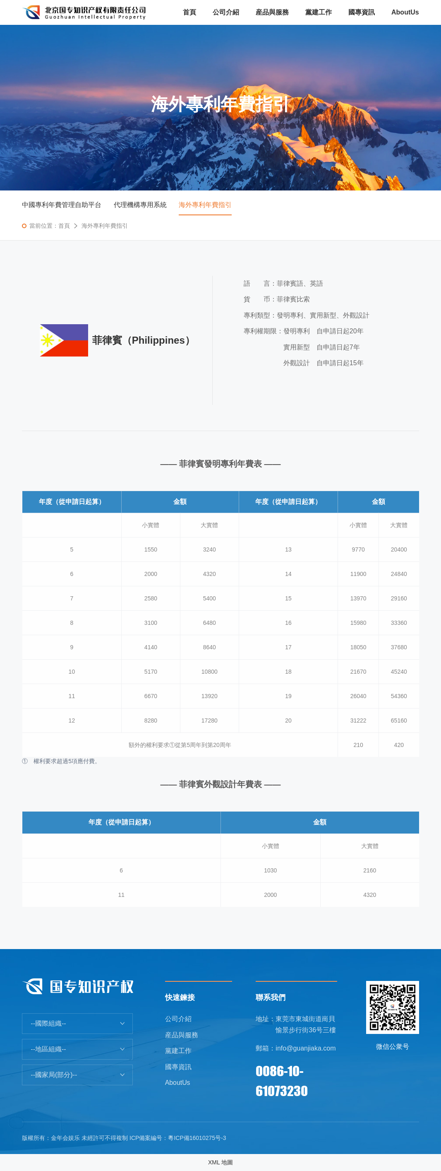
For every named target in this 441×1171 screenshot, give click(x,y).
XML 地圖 (220, 1162)
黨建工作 (178, 1051)
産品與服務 (181, 1034)
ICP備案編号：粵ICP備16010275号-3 (177, 1138)
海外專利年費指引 (205, 204)
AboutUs (177, 1083)
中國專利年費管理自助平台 (61, 204)
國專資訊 (178, 1066)
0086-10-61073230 (282, 1081)
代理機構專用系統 (140, 204)
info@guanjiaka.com (306, 1048)
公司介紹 (178, 1018)
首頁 (64, 225)
